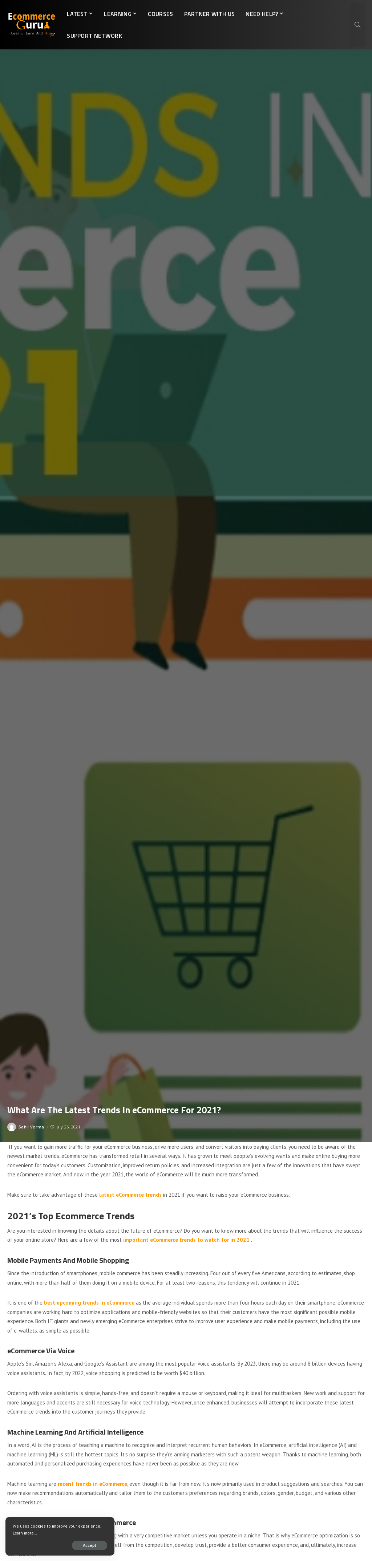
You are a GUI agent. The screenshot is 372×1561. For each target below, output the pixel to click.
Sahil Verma (31, 1127)
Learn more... (25, 1533)
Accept (89, 1545)
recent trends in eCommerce (92, 1483)
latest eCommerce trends (130, 1194)
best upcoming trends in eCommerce (90, 1302)
